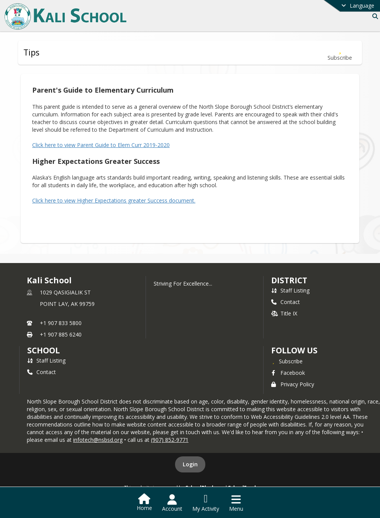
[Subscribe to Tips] (340, 52)
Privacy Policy (292, 384)
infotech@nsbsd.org (98, 439)
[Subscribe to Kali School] (287, 361)
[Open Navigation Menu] (236, 503)
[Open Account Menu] (172, 503)
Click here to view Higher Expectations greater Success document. (113, 200)
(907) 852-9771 (169, 439)
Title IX (284, 313)
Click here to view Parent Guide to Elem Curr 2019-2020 (101, 145)
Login (190, 464)
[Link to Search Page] (373, 16)
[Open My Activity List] (205, 503)
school (43, 350)
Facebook (288, 372)
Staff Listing (290, 290)
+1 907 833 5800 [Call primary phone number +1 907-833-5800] (61, 323)
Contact (285, 302)
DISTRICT (289, 280)
